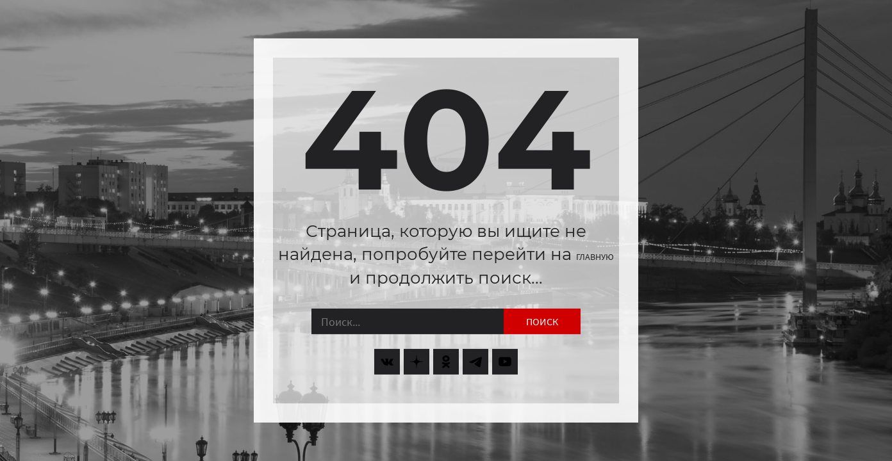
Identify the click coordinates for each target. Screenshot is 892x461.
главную (595, 257)
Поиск (542, 321)
